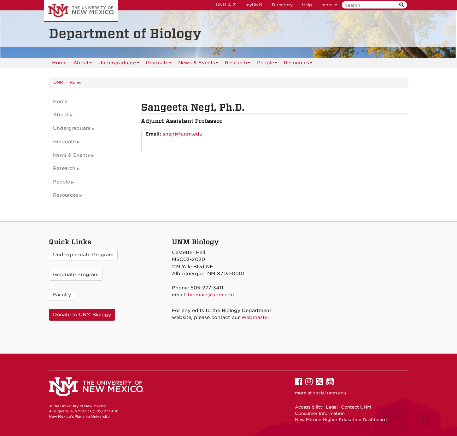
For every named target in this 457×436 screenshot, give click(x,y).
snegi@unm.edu (182, 134)
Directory (282, 5)
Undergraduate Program (83, 255)
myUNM (253, 5)
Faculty (62, 295)
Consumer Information (320, 413)
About (82, 64)
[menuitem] (59, 63)
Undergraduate (118, 64)
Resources (298, 64)
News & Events (198, 64)
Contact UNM (356, 407)
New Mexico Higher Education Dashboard (341, 419)
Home (59, 63)
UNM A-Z (226, 5)
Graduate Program (76, 274)
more (329, 5)
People (267, 64)
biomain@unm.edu (211, 295)
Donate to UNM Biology (82, 314)
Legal (332, 407)
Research (237, 64)
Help (307, 5)
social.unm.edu (329, 392)
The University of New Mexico (81, 11)
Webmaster (255, 317)
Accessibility (309, 407)
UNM (58, 82)
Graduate (159, 64)
